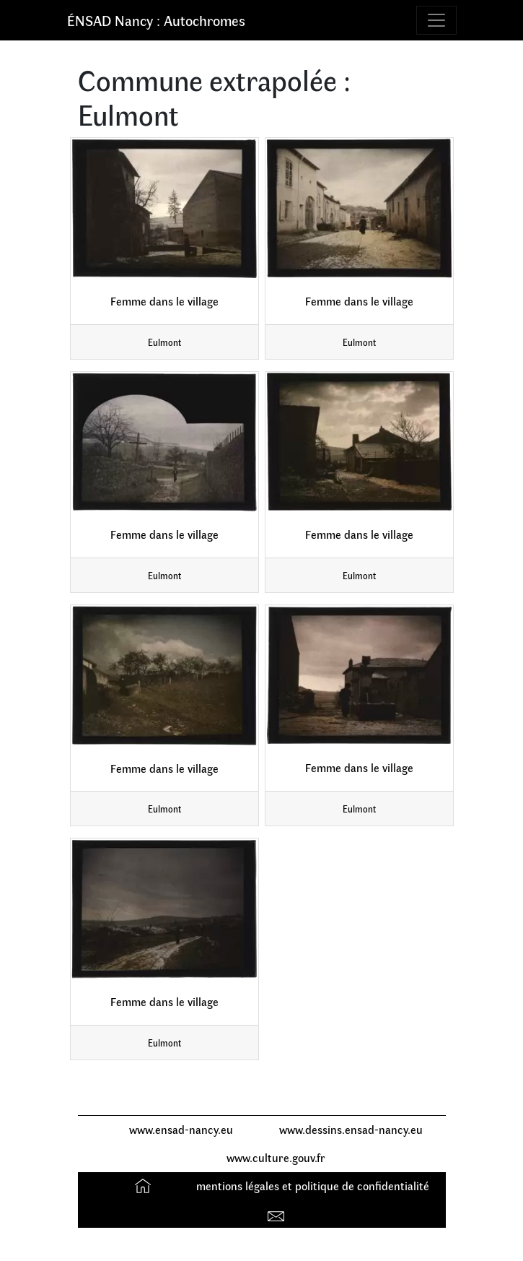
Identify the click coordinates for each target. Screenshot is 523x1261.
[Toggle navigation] (436, 20)
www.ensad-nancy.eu (181, 1129)
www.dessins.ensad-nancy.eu (351, 1129)
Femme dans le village (164, 300)
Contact (278, 1213)
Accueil (144, 1185)
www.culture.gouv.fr (276, 1157)
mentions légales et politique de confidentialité (312, 1185)
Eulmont (164, 342)
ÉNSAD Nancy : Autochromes (156, 20)
